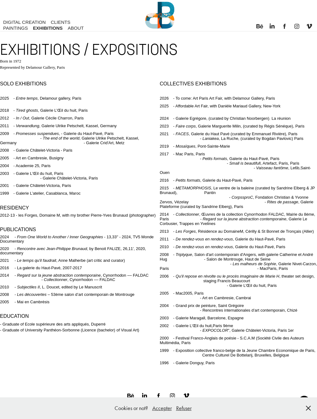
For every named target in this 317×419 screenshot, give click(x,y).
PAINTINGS (15, 28)
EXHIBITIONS (48, 28)
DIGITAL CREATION (24, 22)
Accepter (162, 408)
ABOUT (76, 28)
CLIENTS (60, 22)
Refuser (184, 408)
